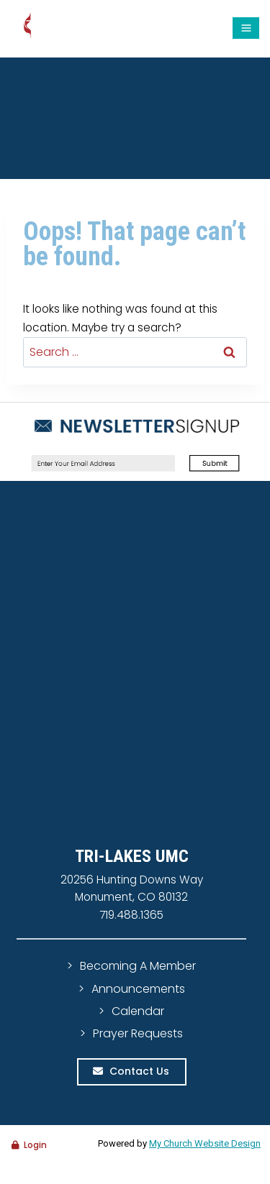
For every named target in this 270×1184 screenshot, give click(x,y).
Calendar (138, 1011)
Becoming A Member (138, 966)
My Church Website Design (205, 1143)
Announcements (138, 989)
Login (35, 1145)
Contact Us (139, 1071)
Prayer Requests (138, 1033)
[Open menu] (246, 28)
